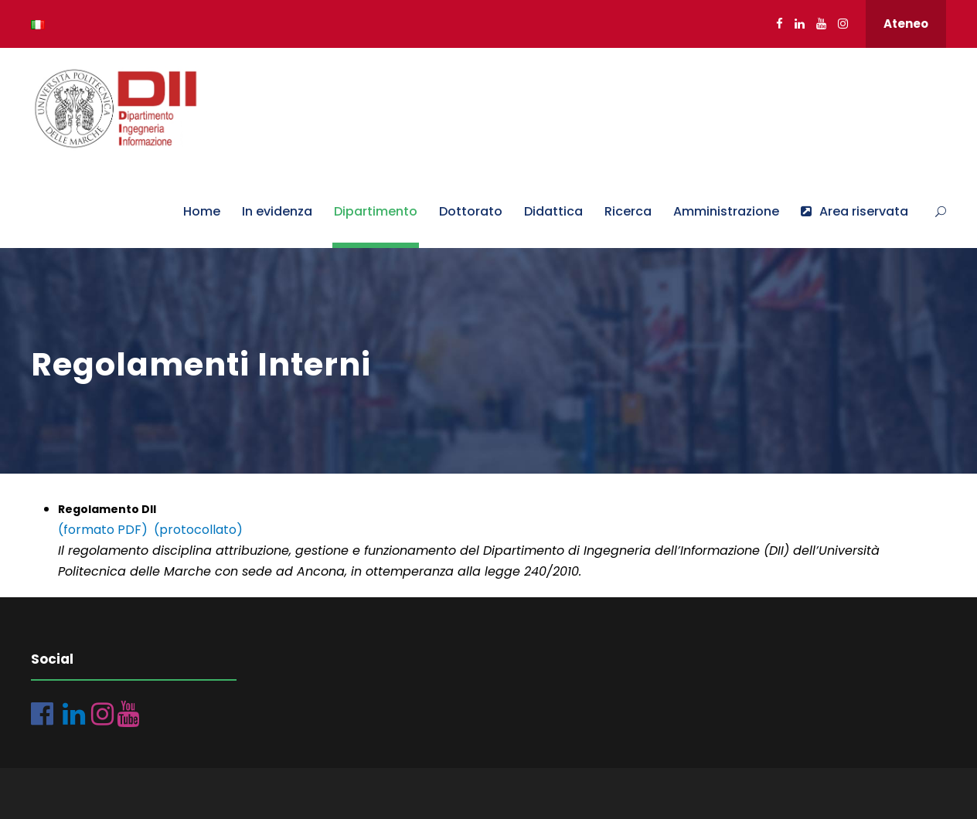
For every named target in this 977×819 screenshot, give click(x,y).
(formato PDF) (103, 530)
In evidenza (277, 211)
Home (201, 211)
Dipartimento (375, 211)
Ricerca (628, 211)
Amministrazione (726, 211)
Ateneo (905, 23)
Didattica (553, 211)
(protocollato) (198, 530)
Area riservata (854, 211)
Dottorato (470, 211)
